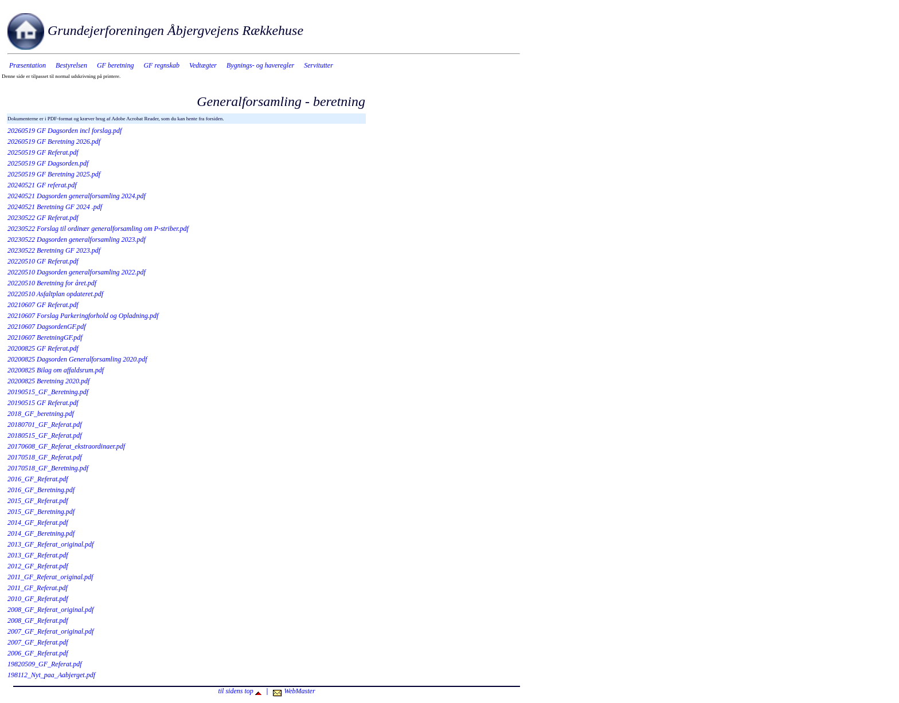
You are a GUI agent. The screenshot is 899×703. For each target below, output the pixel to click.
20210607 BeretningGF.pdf (45, 337)
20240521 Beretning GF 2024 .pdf (54, 207)
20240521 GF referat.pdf (42, 185)
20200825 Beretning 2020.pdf (48, 381)
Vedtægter (203, 65)
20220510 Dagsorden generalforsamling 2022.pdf (76, 272)
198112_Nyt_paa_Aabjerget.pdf (51, 675)
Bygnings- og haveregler (260, 65)
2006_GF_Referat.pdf (37, 653)
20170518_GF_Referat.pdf (44, 457)
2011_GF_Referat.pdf (37, 588)
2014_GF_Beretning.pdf (41, 533)
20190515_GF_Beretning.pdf (47, 392)
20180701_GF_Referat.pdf (44, 425)
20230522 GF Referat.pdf (43, 218)
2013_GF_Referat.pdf (37, 555)
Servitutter (318, 65)
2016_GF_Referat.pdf (37, 479)
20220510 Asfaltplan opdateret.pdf (55, 294)
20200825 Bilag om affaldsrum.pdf (55, 370)
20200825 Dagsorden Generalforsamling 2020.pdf (77, 359)
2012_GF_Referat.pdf (37, 566)
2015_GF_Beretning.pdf (41, 512)
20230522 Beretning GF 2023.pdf (53, 250)
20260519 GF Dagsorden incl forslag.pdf (64, 131)
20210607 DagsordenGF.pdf (46, 327)
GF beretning (115, 65)
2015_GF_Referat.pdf (37, 501)
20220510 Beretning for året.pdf (51, 283)
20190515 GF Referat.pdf (43, 403)
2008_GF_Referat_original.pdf (50, 610)
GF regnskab (161, 65)
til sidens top (239, 691)
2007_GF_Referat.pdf (37, 642)
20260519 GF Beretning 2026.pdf (53, 142)
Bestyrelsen (71, 65)
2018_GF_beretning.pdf (40, 414)
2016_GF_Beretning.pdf (41, 490)
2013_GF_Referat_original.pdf (50, 544)
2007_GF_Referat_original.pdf (50, 631)
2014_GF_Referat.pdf (37, 523)
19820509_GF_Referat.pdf (44, 664)
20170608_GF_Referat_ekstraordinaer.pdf (66, 446)
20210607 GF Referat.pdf (43, 305)
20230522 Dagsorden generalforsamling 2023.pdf (76, 239)
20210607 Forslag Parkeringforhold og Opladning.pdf (82, 316)
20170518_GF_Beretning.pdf (47, 468)
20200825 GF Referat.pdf (43, 348)
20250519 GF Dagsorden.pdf (47, 163)
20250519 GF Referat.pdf (43, 152)
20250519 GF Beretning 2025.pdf (53, 174)
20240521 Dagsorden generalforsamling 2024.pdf (76, 196)
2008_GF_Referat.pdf (37, 620)
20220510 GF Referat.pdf (43, 261)
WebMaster (294, 691)
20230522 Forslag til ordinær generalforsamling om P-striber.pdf (98, 229)
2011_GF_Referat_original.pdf (50, 577)
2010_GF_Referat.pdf (37, 599)
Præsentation (27, 65)
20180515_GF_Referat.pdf (44, 435)
